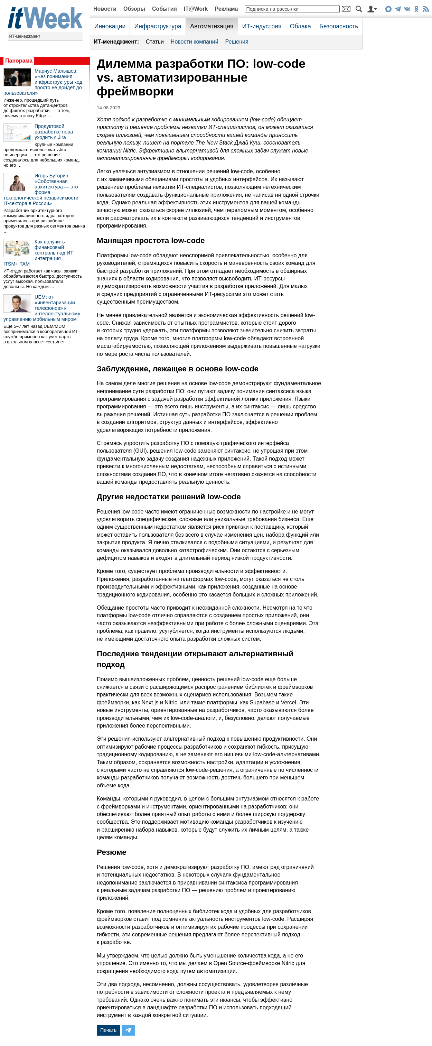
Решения (236, 42)
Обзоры (134, 9)
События (164, 9)
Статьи (155, 42)
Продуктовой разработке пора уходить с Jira (54, 131)
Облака (300, 26)
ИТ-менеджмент (24, 36)
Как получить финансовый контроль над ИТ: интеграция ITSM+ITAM (39, 253)
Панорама (18, 61)
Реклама (226, 9)
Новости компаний (194, 42)
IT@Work (196, 9)
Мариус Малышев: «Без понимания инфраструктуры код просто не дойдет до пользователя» (42, 82)
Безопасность (338, 26)
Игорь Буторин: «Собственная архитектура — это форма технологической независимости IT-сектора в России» (40, 189)
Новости (104, 9)
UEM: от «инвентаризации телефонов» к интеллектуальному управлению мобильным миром (41, 308)
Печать (108, 1030)
